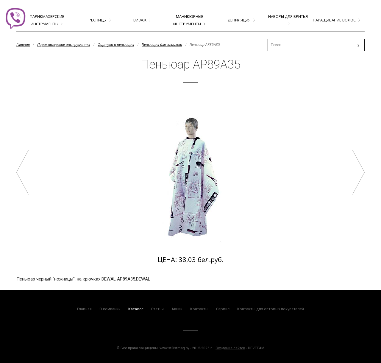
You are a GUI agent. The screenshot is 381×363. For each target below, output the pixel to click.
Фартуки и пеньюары (116, 44)
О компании (110, 309)
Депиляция (239, 20)
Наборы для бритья (288, 16)
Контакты (199, 309)
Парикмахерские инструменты (63, 44)
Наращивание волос (334, 20)
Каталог (135, 309)
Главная (23, 44)
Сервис (222, 309)
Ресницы (98, 20)
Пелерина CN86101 (358, 172)
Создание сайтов (230, 348)
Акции (176, 309)
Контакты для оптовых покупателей (270, 309)
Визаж (139, 20)
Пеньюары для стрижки (162, 44)
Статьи (157, 309)
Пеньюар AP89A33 (22, 172)
